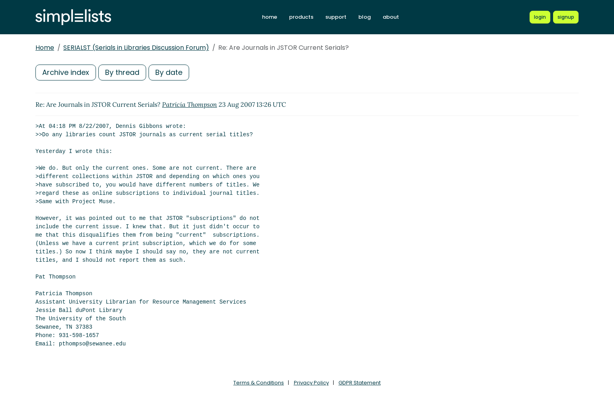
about (391, 17)
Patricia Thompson (189, 104)
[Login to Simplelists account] (540, 17)
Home (44, 47)
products (301, 17)
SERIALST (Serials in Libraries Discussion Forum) (136, 47)
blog (364, 17)
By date (168, 72)
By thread (122, 72)
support (335, 17)
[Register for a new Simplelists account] (566, 17)
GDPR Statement (359, 382)
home (269, 17)
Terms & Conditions (258, 382)
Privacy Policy (311, 382)
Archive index (65, 72)
